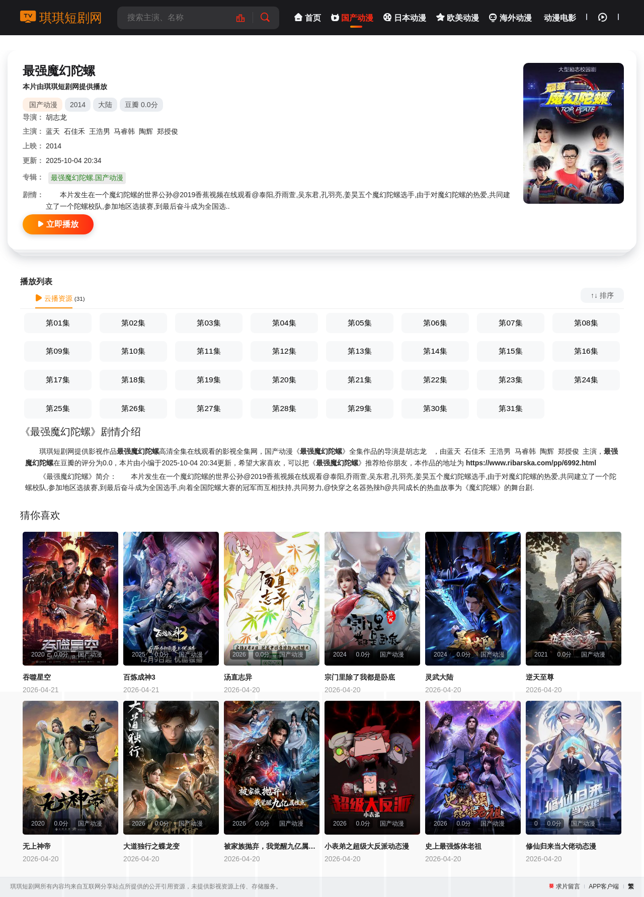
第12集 (284, 351)
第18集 (133, 379)
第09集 (57, 351)
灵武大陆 (439, 677)
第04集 (284, 322)
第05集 (359, 322)
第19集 (208, 379)
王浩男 (99, 131)
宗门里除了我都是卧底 (360, 677)
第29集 (359, 408)
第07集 (510, 322)
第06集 (435, 322)
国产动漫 (43, 105)
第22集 (435, 379)
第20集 (284, 379)
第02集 (133, 322)
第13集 (359, 351)
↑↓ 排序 (602, 295)
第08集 (586, 322)
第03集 (208, 322)
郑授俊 (167, 131)
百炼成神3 (139, 677)
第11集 (208, 351)
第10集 (133, 351)
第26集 (133, 408)
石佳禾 (74, 131)
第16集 (586, 351)
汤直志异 (238, 677)
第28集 (284, 408)
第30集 (435, 408)
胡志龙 (56, 117)
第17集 (57, 379)
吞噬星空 (37, 677)
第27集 (208, 408)
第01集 (57, 322)
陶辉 (146, 131)
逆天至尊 (540, 677)
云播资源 (53, 298)
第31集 (510, 408)
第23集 (510, 379)
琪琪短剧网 (61, 18)
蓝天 (53, 131)
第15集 (510, 351)
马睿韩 (124, 131)
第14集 (435, 351)
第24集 (586, 379)
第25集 (57, 408)
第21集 (359, 379)
